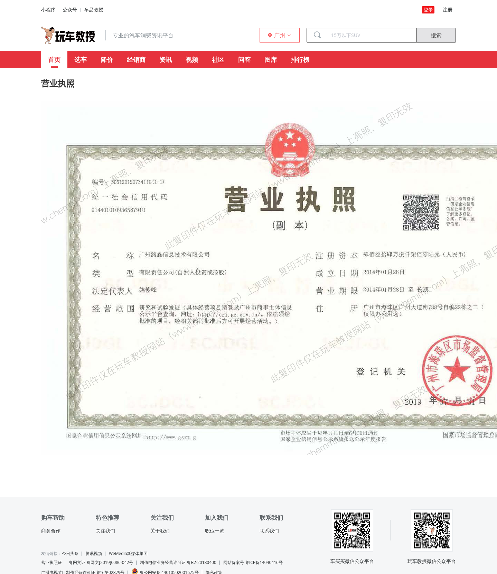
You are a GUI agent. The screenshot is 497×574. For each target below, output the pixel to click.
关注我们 (105, 531)
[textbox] (371, 35)
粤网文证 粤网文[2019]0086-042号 (101, 562)
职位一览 (214, 531)
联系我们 (269, 531)
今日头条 (70, 553)
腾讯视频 (93, 553)
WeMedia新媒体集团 (128, 553)
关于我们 (160, 531)
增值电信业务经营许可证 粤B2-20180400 (178, 562)
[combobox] (371, 35)
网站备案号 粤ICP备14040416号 (253, 562)
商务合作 (50, 531)
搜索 (436, 35)
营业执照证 (51, 562)
